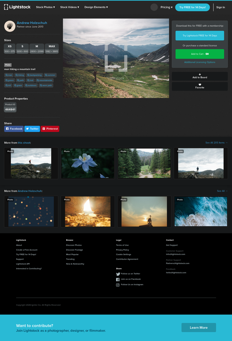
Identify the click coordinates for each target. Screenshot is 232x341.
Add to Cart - (200, 54)
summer (50, 75)
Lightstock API (23, 263)
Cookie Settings (123, 254)
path (20, 80)
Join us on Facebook (131, 279)
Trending (70, 259)
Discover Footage (74, 249)
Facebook (14, 129)
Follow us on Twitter (130, 273)
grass (18, 85)
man (9, 75)
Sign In (220, 7)
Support (20, 259)
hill (8, 85)
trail (30, 80)
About (19, 245)
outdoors (30, 85)
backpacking (34, 75)
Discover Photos (74, 245)
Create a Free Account (26, 249)
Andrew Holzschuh (32, 22)
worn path (46, 85)
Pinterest (50, 129)
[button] (45, 7)
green (10, 80)
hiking (20, 75)
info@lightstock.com (175, 254)
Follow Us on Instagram (132, 284)
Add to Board (200, 76)
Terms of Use (122, 245)
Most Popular (72, 254)
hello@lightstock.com (176, 272)
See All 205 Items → (217, 143)
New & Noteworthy (75, 263)
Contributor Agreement (127, 259)
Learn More (199, 327)
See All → (222, 191)
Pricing (166, 7)
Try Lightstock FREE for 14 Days (200, 35)
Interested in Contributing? (29, 268)
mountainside (44, 80)
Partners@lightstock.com (177, 263)
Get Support (172, 245)
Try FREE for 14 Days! (192, 7)
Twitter (32, 129)
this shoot (24, 143)
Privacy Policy (122, 249)
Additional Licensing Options (199, 62)
